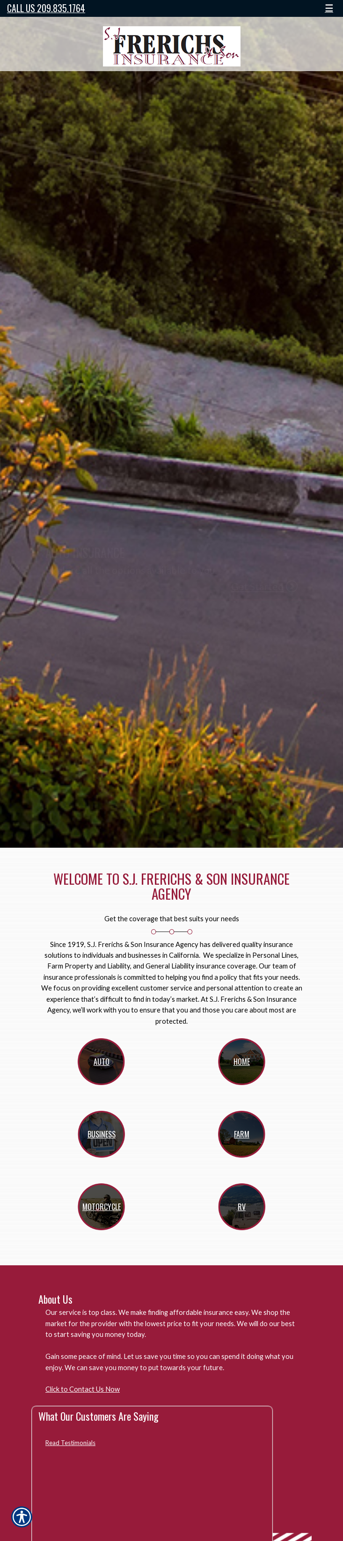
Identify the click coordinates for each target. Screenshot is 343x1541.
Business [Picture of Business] (102, 1134)
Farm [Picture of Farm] (241, 1134)
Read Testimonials (70, 1442)
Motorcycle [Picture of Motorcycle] (101, 1206)
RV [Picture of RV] (242, 1206)
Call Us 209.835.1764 (46, 8)
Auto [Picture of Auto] (101, 1061)
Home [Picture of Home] (242, 1061)
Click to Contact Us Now (82, 1389)
